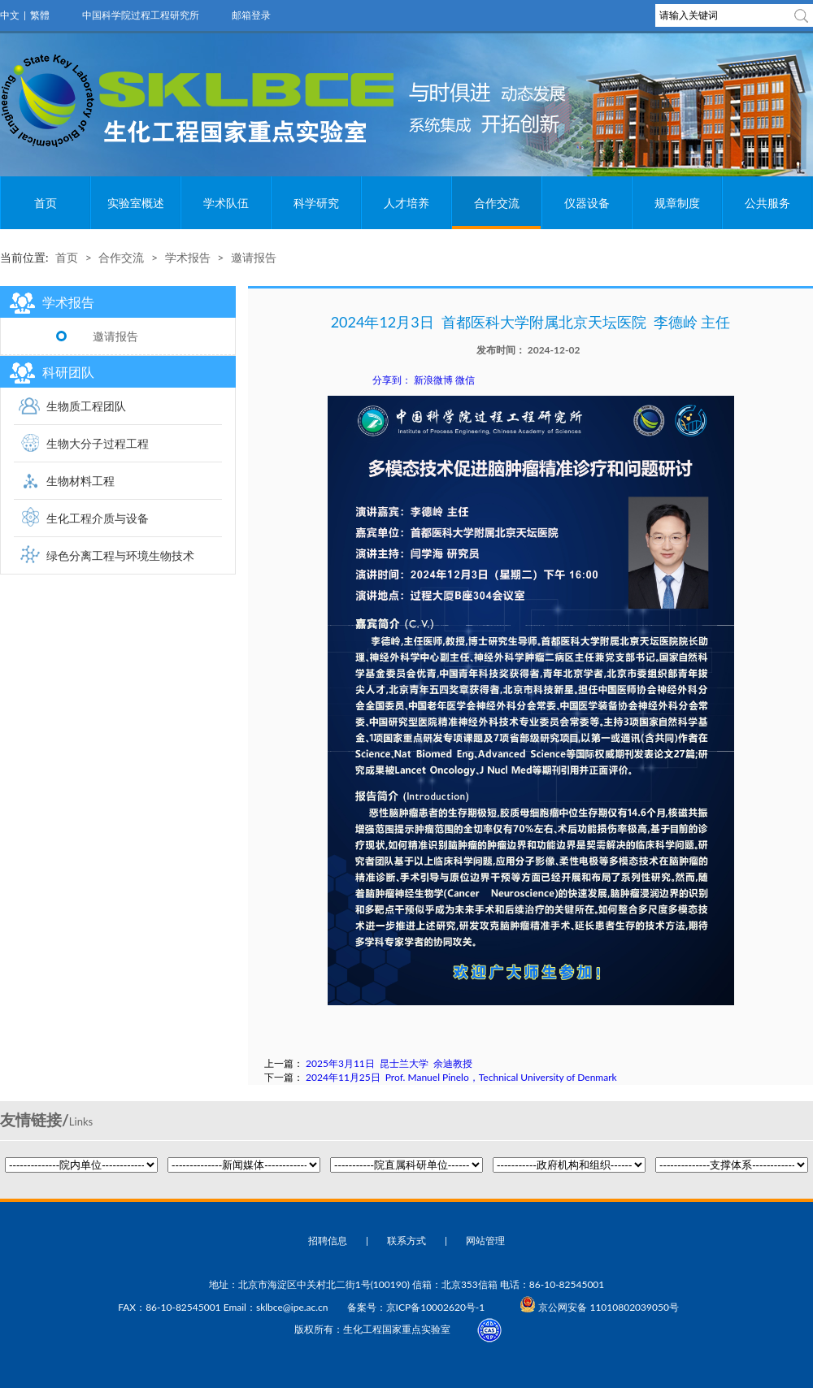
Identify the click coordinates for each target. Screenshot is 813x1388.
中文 (10, 15)
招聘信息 (327, 1240)
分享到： (391, 380)
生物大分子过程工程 (97, 443)
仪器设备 (587, 203)
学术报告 (188, 257)
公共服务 (767, 203)
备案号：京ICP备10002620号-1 (416, 1307)
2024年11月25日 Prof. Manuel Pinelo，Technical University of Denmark (461, 1077)
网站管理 (485, 1240)
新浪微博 (433, 380)
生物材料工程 (80, 481)
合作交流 (497, 203)
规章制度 (677, 203)
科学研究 (316, 203)
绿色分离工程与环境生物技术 (120, 555)
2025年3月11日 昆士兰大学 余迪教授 (389, 1063)
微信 (465, 380)
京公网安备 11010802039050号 (599, 1307)
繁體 (40, 15)
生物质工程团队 (86, 406)
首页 (45, 203)
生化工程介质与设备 (97, 518)
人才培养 (406, 203)
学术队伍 (226, 203)
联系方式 (406, 1240)
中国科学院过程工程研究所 (140, 15)
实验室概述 (135, 203)
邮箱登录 (251, 15)
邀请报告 (253, 257)
